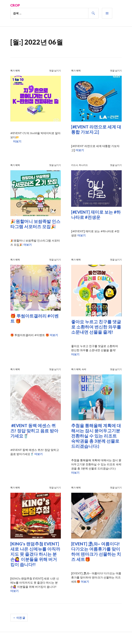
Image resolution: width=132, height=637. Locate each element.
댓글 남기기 (55, 70)
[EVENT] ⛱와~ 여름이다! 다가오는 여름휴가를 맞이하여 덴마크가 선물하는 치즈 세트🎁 (96, 551)
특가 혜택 (15, 70)
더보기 (17, 141)
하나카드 (83, 165)
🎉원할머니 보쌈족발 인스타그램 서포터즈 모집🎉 (35, 223)
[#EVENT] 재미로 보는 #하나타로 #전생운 (96, 214)
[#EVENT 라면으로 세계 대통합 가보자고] (96, 129)
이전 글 (20, 617)
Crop (15, 5)
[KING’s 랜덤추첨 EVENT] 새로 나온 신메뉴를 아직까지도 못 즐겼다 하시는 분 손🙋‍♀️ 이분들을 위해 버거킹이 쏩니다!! (35, 554)
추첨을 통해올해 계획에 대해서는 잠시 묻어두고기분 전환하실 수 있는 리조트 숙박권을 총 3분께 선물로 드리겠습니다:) (96, 435)
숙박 (84, 369)
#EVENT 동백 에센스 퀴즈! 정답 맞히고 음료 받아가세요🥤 (34, 430)
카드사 (74, 165)
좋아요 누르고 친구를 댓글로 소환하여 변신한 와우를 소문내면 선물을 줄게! (96, 326)
